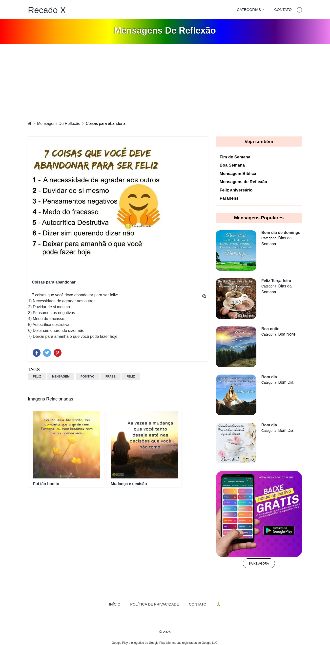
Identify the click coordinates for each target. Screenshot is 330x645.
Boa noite (270, 329)
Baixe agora (259, 563)
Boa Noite (286, 334)
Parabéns (229, 198)
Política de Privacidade (154, 604)
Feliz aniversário (236, 190)
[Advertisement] (165, 80)
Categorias (249, 9)
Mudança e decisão (129, 484)
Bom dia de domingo (280, 232)
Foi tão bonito (46, 484)
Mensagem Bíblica (238, 173)
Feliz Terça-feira (276, 281)
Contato (283, 9)
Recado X (47, 10)
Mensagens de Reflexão (243, 181)
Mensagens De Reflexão (58, 123)
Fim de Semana (235, 157)
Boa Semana (232, 165)
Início (117, 603)
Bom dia (269, 377)
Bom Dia (285, 382)
